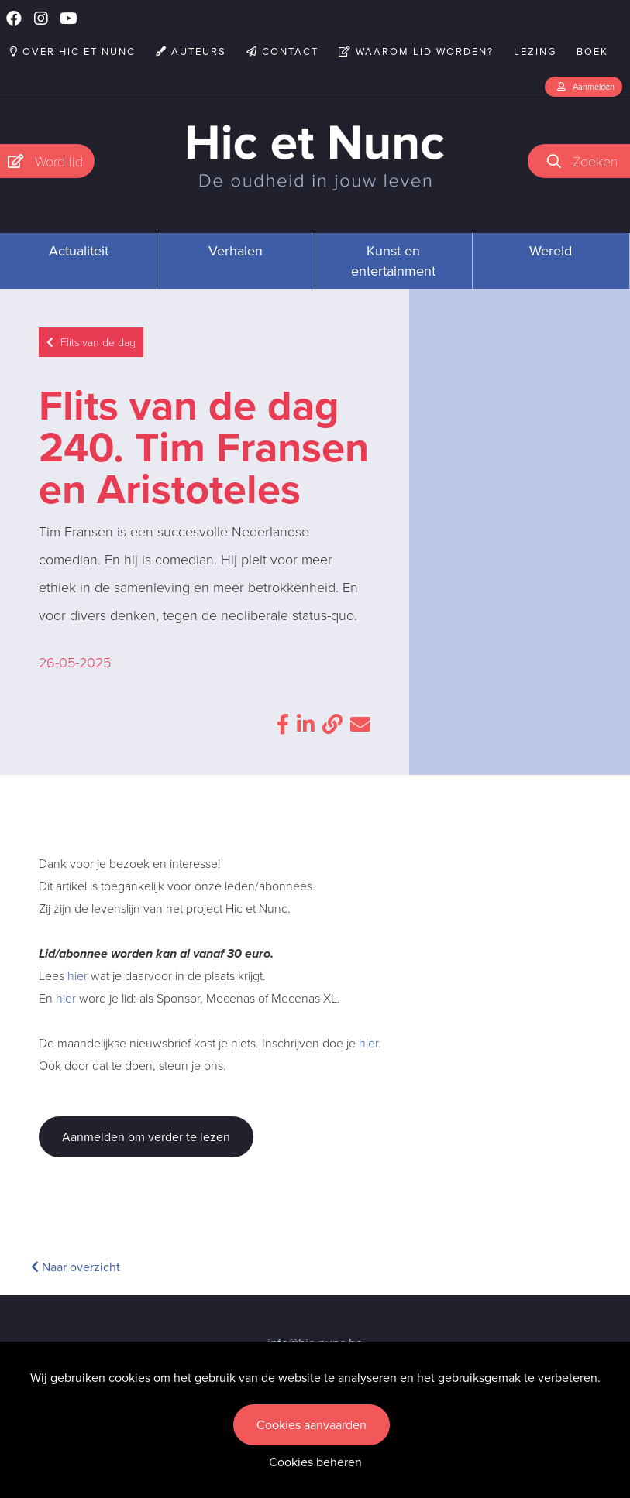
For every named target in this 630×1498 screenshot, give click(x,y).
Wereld (550, 251)
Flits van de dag (91, 342)
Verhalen (235, 251)
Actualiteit (78, 251)
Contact (282, 51)
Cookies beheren (315, 1462)
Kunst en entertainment (393, 261)
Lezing (535, 51)
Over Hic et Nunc (73, 51)
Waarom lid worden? (416, 51)
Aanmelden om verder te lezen (146, 1137)
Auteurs (191, 51)
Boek (592, 51)
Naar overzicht (75, 1267)
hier (77, 976)
